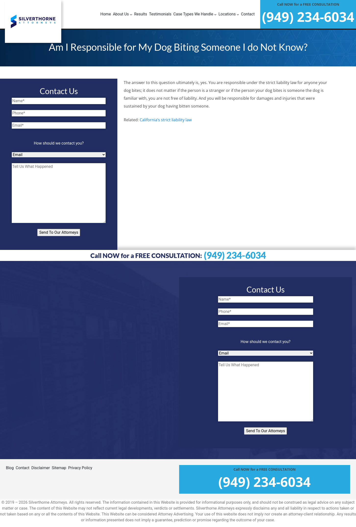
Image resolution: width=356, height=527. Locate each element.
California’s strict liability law (166, 120)
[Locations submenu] (229, 14)
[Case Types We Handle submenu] (195, 14)
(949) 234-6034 (235, 255)
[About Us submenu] (122, 14)
